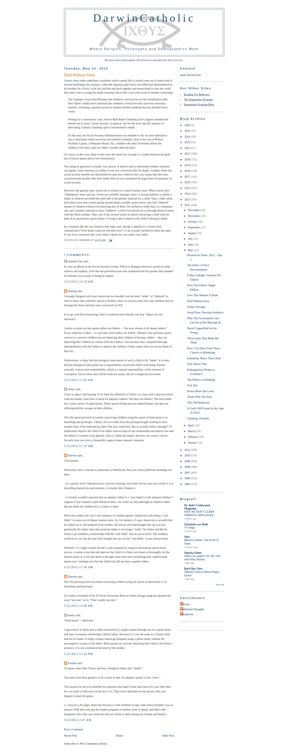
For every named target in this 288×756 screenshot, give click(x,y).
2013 (187, 199)
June (191, 244)
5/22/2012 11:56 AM (78, 567)
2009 (187, 461)
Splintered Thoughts (192, 609)
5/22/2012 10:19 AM (78, 281)
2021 (187, 153)
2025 (187, 130)
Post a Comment (73, 729)
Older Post (168, 735)
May (191, 250)
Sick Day (192, 385)
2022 (187, 148)
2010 (187, 455)
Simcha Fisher (193, 552)
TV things (189, 527)
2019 (187, 165)
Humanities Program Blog (199, 104)
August (192, 233)
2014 (187, 193)
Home (119, 735)
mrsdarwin (187, 614)
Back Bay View (193, 568)
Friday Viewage (196, 306)
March (192, 431)
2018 (187, 170)
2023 (187, 142)
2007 (187, 472)
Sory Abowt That (197, 363)
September (194, 227)
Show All (220, 584)
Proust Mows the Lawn (200, 391)
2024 (187, 136)
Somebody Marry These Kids (204, 358)
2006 (187, 478)
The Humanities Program (198, 99)
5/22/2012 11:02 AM (78, 380)
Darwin (72, 455)
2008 (187, 466)
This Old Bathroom (198, 402)
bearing (72, 291)
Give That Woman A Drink (202, 295)
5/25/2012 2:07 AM (77, 720)
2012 (187, 205)
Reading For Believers (197, 94)
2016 (187, 182)
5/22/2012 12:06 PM (78, 605)
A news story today (75, 80)
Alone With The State (199, 396)
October (193, 221)
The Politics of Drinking (201, 379)
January (192, 442)
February (193, 436)
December (194, 210)
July (190, 238)
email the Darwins (190, 75)
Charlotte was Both (196, 524)
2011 (187, 449)
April (191, 425)
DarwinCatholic (144, 18)
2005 (187, 484)
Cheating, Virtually (198, 418)
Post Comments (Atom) (93, 743)
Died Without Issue (198, 301)
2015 (187, 188)
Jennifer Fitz (75, 261)
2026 (187, 125)
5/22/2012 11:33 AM (78, 446)
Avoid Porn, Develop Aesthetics (205, 312)
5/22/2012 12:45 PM (78, 653)
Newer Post (70, 735)
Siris (187, 536)
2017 (187, 176)
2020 (187, 159)
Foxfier (72, 663)
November (194, 215)
